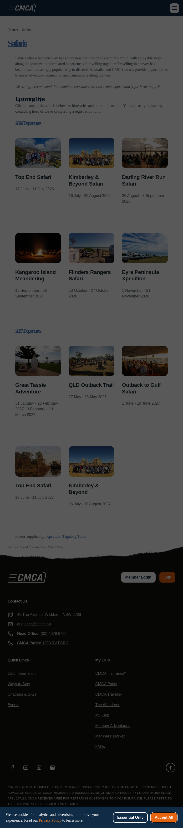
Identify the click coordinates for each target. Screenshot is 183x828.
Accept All (164, 817)
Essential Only (130, 817)
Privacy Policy (50, 820)
